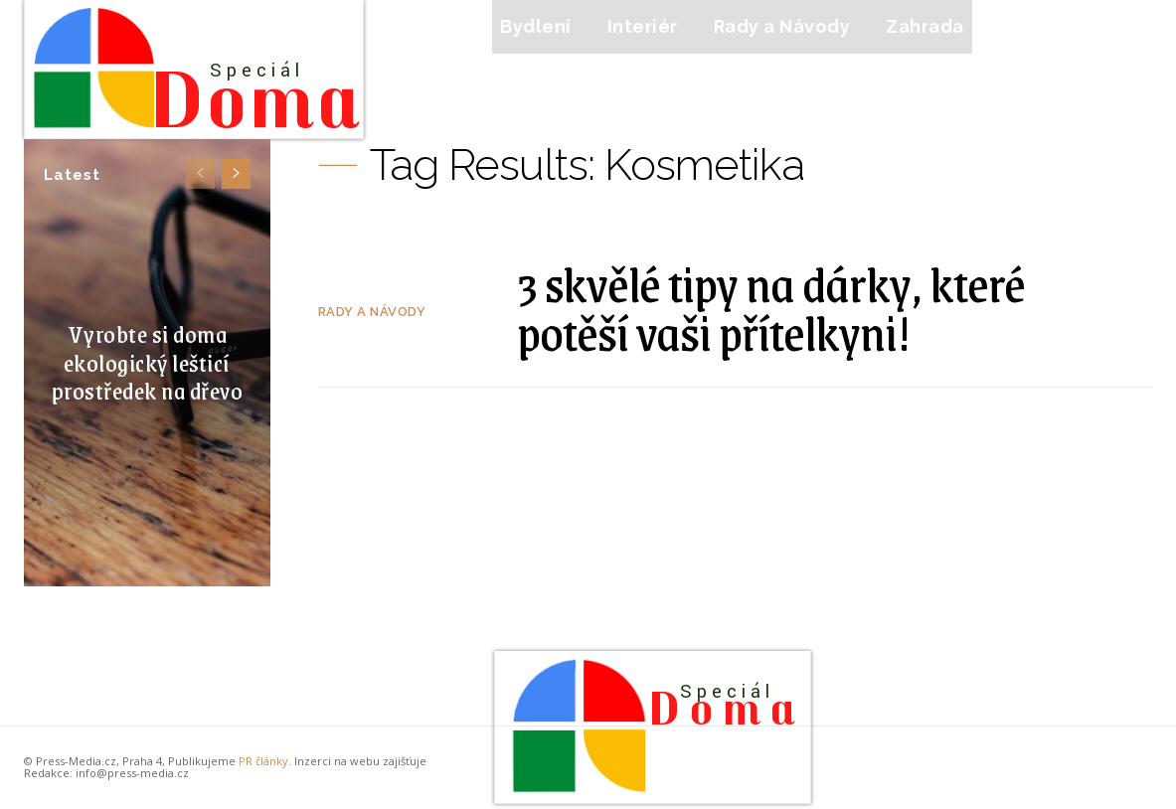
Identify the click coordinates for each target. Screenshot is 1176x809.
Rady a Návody (372, 311)
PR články (263, 760)
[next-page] (236, 174)
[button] (1026, 27)
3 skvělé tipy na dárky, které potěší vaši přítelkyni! (771, 307)
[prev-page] (200, 174)
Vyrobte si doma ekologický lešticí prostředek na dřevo (148, 361)
